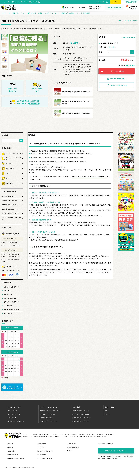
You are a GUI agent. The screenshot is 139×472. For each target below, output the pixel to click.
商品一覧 (82, 7)
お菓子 (107, 414)
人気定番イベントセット (47, 414)
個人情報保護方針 (13, 455)
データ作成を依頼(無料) (11, 309)
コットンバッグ (12, 411)
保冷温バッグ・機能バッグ (16, 421)
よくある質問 (8, 313)
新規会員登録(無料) (73, 447)
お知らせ (10, 444)
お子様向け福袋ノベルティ (80, 411)
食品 (106, 411)
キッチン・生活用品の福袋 (80, 414)
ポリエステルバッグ (14, 414)
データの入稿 (41, 455)
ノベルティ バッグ (14, 407)
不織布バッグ (12, 418)
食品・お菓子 (109, 407)
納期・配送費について (11, 298)
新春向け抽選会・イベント (80, 421)
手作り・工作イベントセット (49, 421)
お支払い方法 (8, 294)
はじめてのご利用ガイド (11, 287)
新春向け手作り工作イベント (81, 418)
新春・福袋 (76, 407)
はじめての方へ (42, 444)
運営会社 (10, 447)
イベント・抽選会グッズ (48, 407)
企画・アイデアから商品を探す (95, 7)
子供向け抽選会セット (47, 418)
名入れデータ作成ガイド (11, 302)
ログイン (115, 2)
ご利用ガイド (8, 291)
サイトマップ (71, 444)
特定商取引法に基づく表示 (15, 458)
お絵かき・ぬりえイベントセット (50, 411)
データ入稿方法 (9, 306)
